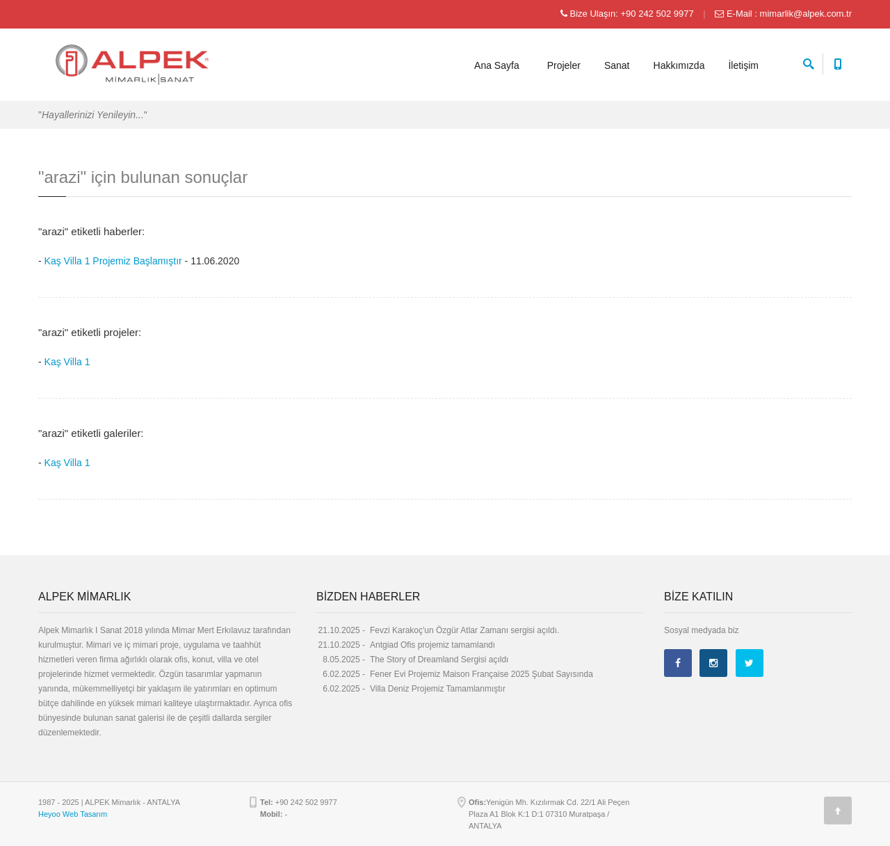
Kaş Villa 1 (67, 361)
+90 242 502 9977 (656, 13)
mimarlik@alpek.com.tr (806, 13)
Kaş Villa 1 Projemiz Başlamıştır (113, 260)
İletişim (743, 65)
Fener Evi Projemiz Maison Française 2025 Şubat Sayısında (481, 674)
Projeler (564, 65)
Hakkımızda (679, 65)
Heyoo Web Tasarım (72, 814)
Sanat (617, 65)
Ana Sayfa (496, 65)
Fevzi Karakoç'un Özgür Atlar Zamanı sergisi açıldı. (464, 630)
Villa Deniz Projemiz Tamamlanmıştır (437, 689)
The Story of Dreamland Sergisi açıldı (439, 659)
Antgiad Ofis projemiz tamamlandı (432, 645)
